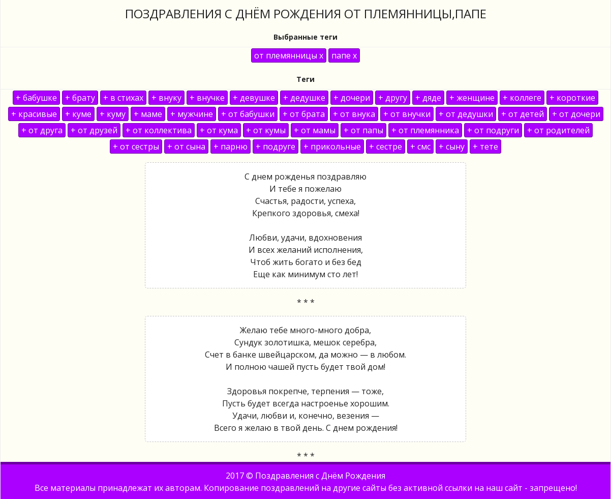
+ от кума (219, 130)
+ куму (113, 114)
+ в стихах (123, 97)
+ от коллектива (159, 130)
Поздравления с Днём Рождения (320, 475)
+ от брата (304, 114)
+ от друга (42, 130)
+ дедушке (304, 97)
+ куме (78, 114)
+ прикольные (332, 146)
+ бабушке (36, 97)
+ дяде (428, 97)
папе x (344, 55)
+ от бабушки (247, 114)
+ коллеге (522, 97)
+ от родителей (558, 130)
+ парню (230, 146)
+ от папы (363, 130)
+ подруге (275, 146)
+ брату (80, 97)
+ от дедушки (466, 114)
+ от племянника (425, 130)
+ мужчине (191, 114)
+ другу (392, 97)
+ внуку (166, 97)
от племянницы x (288, 55)
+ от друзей (94, 130)
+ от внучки (407, 114)
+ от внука (354, 114)
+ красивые (34, 114)
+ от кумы (266, 130)
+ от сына (186, 146)
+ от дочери (576, 114)
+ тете (485, 146)
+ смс (420, 146)
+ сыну (452, 146)
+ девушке (254, 97)
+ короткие (572, 97)
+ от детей (522, 114)
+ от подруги (493, 130)
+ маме (148, 114)
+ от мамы (314, 130)
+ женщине (472, 97)
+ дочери (351, 97)
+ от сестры (136, 146)
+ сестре (385, 146)
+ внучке (207, 97)
